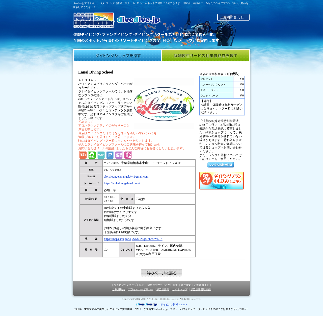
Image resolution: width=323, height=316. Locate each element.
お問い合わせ (233, 17)
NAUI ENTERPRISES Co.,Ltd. (163, 299)
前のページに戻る (161, 273)
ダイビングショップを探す (117, 55)
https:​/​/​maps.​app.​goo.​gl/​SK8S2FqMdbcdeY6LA (133, 239)
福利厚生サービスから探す (162, 284)
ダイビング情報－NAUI (173, 304)
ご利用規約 (118, 289)
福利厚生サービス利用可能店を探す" (205, 55)
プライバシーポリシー (140, 289)
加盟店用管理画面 (201, 289)
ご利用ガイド (201, 284)
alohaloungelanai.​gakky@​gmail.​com (126, 176)
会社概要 (186, 284)
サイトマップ (179, 289)
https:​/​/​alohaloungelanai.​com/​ (122, 183)
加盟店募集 (162, 289)
